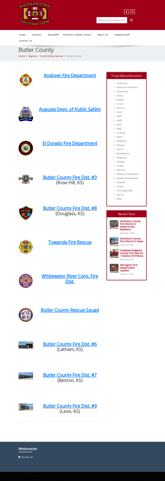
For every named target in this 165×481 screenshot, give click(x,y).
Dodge (120, 99)
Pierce (120, 149)
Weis (119, 198)
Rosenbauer (123, 153)
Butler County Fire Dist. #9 (70, 406)
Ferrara (121, 108)
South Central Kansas (51, 56)
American (122, 83)
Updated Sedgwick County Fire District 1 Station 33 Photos (131, 253)
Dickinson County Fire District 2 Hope (131, 240)
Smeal (120, 165)
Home (22, 34)
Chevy (120, 95)
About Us (102, 34)
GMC (119, 116)
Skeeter (121, 161)
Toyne (120, 186)
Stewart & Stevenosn (128, 174)
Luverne (121, 132)
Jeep (119, 124)
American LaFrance (127, 87)
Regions (53, 34)
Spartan (121, 170)
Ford (119, 112)
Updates (36, 34)
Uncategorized (125, 190)
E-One (120, 103)
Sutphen (121, 182)
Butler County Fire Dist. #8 (70, 208)
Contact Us (25, 40)
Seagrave (122, 157)
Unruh (120, 194)
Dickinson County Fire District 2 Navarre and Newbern (130, 225)
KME (119, 128)
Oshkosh (121, 141)
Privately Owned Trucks (77, 34)
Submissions (121, 34)
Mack (120, 137)
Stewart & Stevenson (128, 178)
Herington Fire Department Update (128, 267)
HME (119, 120)
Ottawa (121, 145)
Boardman (122, 91)
